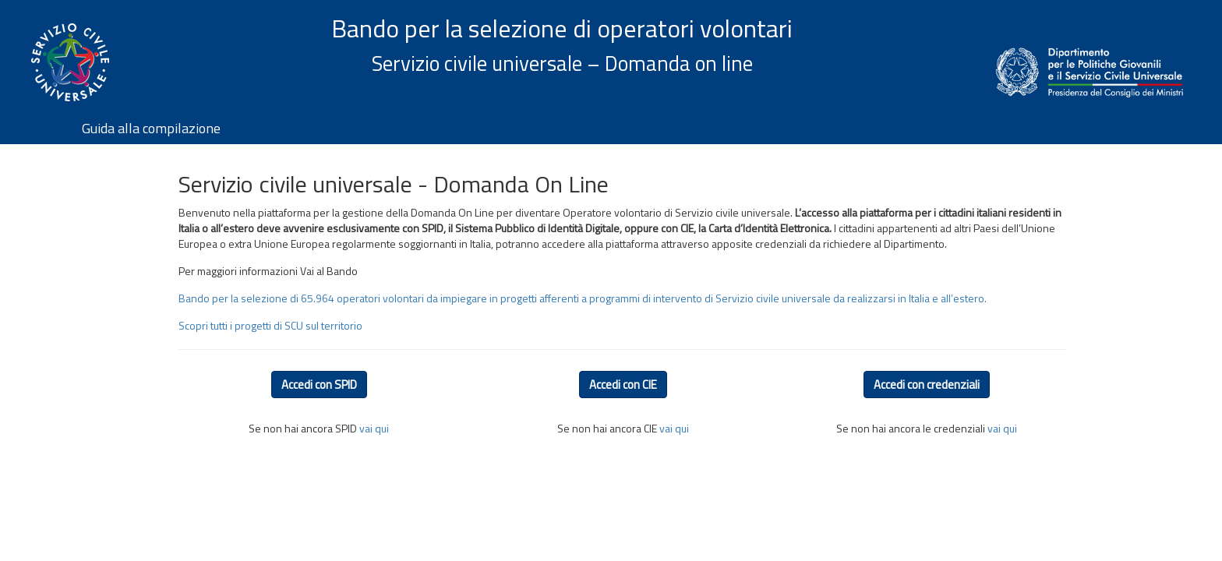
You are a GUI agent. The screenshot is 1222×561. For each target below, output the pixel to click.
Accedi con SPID (319, 384)
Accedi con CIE (623, 384)
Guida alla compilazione (151, 128)
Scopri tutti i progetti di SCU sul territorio (270, 325)
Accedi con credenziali (927, 384)
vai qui (374, 428)
